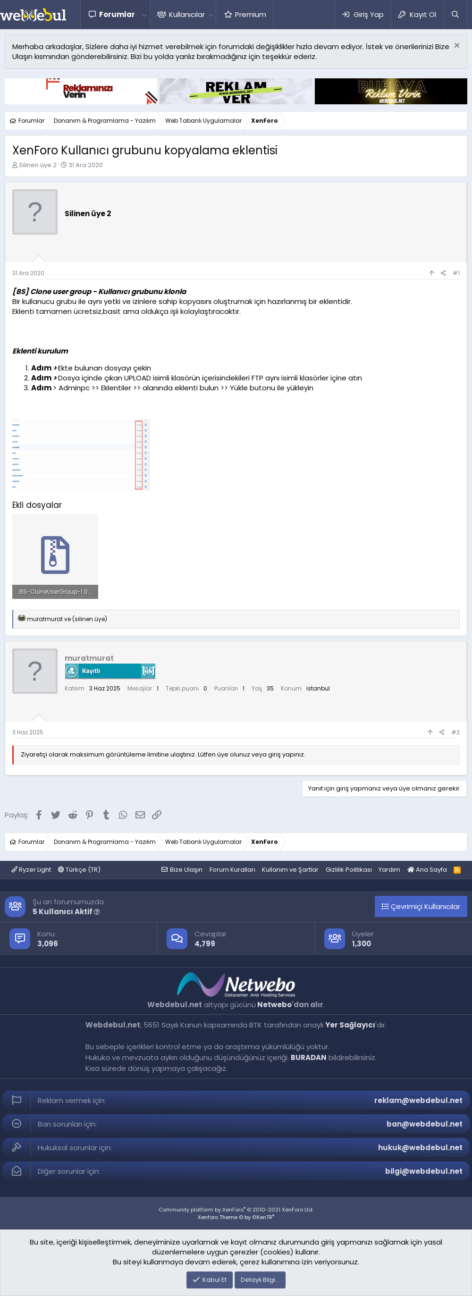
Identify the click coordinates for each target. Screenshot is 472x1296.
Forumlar (117, 14)
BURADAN (309, 1057)
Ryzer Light (31, 869)
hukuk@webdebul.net (420, 1148)
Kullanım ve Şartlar (290, 869)
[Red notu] (456, 46)
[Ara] (455, 14)
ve (67, 619)
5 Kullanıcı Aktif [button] (66, 912)
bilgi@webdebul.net (424, 1171)
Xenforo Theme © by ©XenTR (236, 1217)
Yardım (389, 869)
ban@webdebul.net (425, 1124)
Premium (250, 14)
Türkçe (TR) (79, 869)
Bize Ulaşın (186, 869)
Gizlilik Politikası (349, 869)
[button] (144, 14)
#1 (456, 273)
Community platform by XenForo (236, 1209)
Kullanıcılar (187, 14)
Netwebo (274, 1005)
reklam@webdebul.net (418, 1100)
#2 (455, 732)
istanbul (318, 688)
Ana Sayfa (427, 869)
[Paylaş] (443, 273)
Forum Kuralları (232, 869)
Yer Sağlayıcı (350, 1025)
